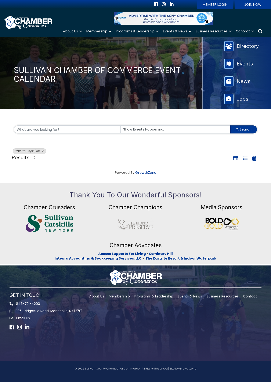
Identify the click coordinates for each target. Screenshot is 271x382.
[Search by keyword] (67, 129)
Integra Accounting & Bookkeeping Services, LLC (99, 258)
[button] (215, 4)
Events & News (175, 31)
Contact (243, 31)
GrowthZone (145, 172)
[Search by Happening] (175, 129)
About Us (70, 31)
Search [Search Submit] (244, 129)
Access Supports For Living (122, 253)
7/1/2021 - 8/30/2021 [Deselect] (29, 151)
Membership (96, 31)
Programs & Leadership (135, 31)
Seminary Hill (161, 253)
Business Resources (211, 31)
